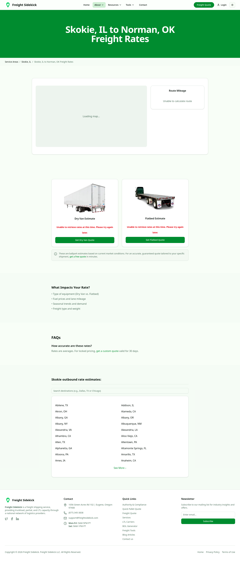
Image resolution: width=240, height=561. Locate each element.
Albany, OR (127, 417)
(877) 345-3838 (76, 512)
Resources (115, 4)
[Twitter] (6, 518)
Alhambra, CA (63, 436)
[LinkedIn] (17, 518)
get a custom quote (107, 351)
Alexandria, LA (129, 430)
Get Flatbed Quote (155, 239)
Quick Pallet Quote (131, 508)
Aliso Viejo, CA (129, 436)
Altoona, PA (61, 454)
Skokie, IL (26, 61)
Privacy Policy (212, 552)
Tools (130, 4)
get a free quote (78, 256)
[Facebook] (11, 518)
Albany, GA (61, 417)
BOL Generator (129, 526)
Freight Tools (128, 530)
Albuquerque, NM (131, 423)
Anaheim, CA (128, 460)
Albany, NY (61, 423)
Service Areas (11, 61)
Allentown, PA (129, 442)
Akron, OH (61, 411)
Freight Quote (204, 4)
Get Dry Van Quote (84, 240)
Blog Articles (128, 534)
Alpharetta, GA (63, 448)
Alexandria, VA (63, 430)
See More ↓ (120, 468)
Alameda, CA (128, 411)
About (99, 4)
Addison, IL (127, 405)
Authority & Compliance (134, 504)
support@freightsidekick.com (83, 517)
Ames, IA (60, 460)
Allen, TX (60, 442)
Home (86, 4)
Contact (143, 4)
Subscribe (208, 521)
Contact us (127, 539)
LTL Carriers (128, 521)
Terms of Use (228, 552)
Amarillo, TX (128, 454)
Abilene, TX (61, 405)
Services (126, 517)
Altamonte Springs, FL (133, 448)
